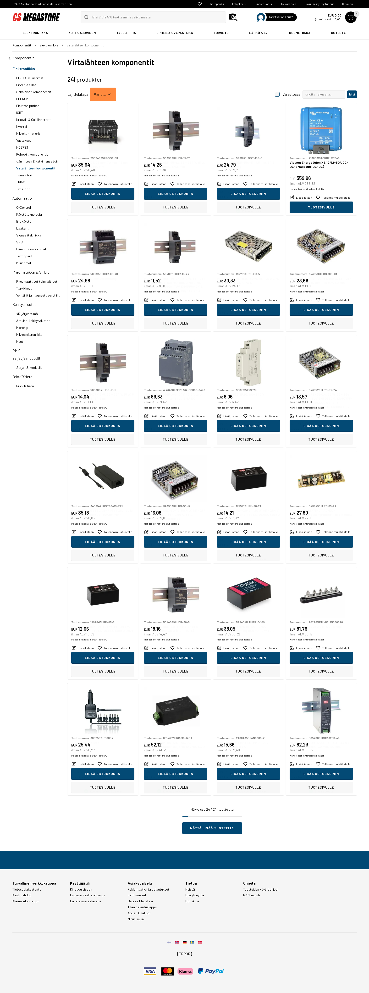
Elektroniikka (23, 68)
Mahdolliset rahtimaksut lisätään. (89, 197)
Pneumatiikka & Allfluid (31, 272)
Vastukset (23, 140)
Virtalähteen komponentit (35, 168)
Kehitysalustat (24, 304)
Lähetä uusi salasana (85, 901)
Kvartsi (21, 126)
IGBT (19, 113)
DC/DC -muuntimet (30, 78)
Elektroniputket (27, 106)
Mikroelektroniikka (29, 334)
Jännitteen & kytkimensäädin (37, 161)
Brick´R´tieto (22, 376)
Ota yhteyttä (194, 895)
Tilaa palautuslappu (142, 907)
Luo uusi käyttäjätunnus (319, 4)
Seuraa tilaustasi (140, 901)
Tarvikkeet (24, 288)
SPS (19, 242)
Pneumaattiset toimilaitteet (36, 281)
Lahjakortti (239, 4)
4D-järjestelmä (27, 314)
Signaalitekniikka (28, 235)
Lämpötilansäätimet (31, 249)
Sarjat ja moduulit (26, 358)
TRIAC (20, 182)
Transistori (24, 175)
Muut (19, 341)
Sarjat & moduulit (29, 367)
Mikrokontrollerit (28, 133)
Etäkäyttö (23, 221)
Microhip (22, 327)
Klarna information (25, 901)
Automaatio (22, 198)
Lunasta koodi (263, 4)
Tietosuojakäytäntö (26, 889)
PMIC (16, 350)
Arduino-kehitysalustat (33, 321)
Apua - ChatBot (139, 913)
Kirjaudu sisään (81, 889)
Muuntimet (23, 263)
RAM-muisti (251, 895)
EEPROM (22, 99)
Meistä (190, 889)
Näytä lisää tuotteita (212, 828)
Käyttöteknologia (29, 214)
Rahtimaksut (137, 895)
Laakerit (22, 228)
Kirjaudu (347, 4)
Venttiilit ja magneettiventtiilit (38, 295)
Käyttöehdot (21, 895)
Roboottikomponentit (32, 154)
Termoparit (24, 256)
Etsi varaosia (288, 4)
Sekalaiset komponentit (33, 92)
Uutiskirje (192, 901)
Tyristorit (23, 189)
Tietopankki (217, 4)
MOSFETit (23, 147)
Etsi (352, 94)
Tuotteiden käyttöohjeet (261, 889)
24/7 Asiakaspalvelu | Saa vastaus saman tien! (43, 4)
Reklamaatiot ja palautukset (148, 889)
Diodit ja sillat (26, 85)
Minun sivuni (136, 919)
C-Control (23, 207)
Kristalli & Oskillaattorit (33, 120)
